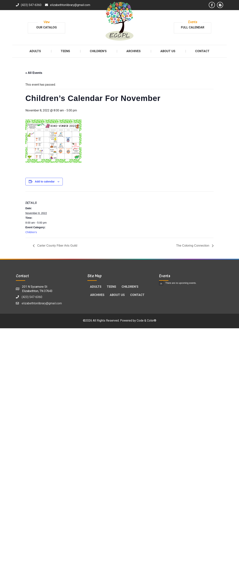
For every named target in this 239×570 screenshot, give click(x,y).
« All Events (33, 72)
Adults (95, 286)
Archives (97, 295)
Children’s (130, 286)
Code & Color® (146, 320)
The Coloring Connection (193, 245)
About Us (117, 295)
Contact (137, 295)
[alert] (191, 283)
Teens (111, 286)
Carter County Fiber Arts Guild (56, 245)
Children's (31, 232)
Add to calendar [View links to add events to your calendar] (45, 181)
